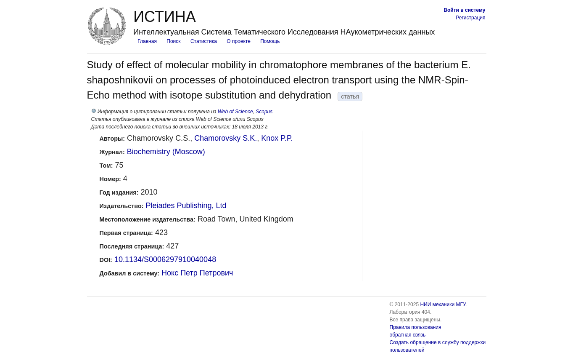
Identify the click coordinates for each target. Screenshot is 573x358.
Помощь (270, 41)
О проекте (239, 41)
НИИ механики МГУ (442, 304)
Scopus (264, 112)
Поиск (173, 41)
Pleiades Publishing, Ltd (185, 205)
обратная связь (408, 335)
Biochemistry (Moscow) (166, 151)
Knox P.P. (277, 138)
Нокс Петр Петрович (197, 273)
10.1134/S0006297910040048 (165, 259)
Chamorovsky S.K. (225, 138)
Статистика (203, 41)
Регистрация (470, 18)
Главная (147, 41)
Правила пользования (415, 327)
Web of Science (235, 112)
